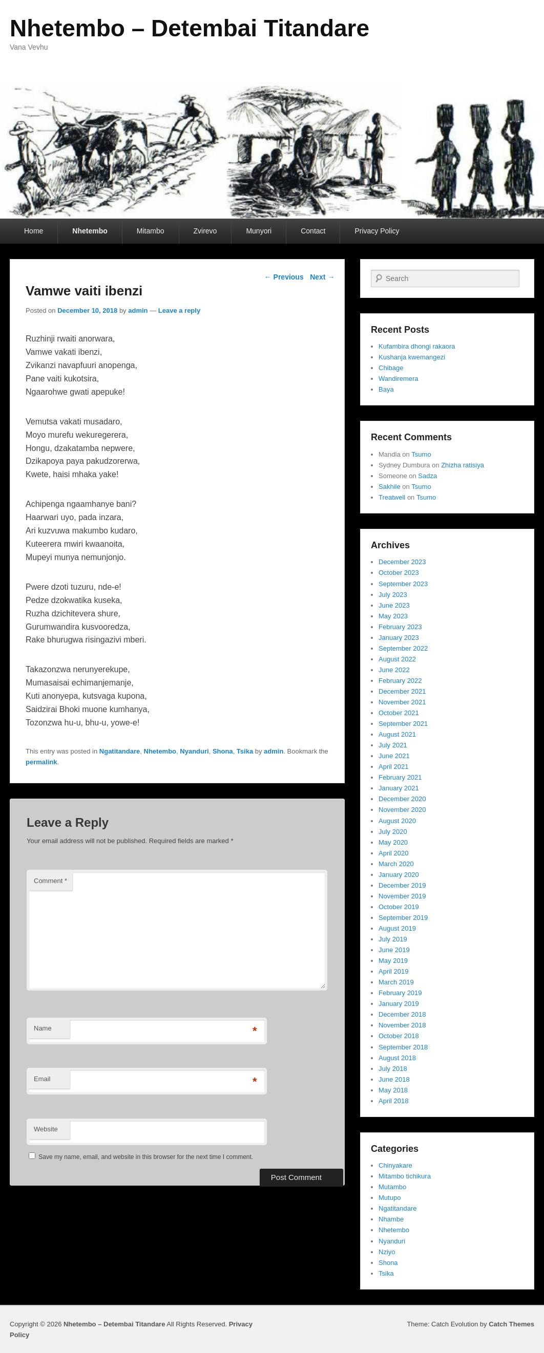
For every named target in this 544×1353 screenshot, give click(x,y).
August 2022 (397, 659)
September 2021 (403, 723)
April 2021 (394, 766)
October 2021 (399, 713)
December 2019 (402, 885)
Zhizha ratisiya (462, 465)
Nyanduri (194, 751)
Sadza (427, 476)
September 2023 (403, 584)
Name (43, 1028)
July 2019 (393, 939)
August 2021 (397, 734)
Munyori (258, 231)
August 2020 (397, 821)
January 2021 (399, 788)
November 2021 (402, 702)
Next (322, 277)
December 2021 (402, 691)
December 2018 (402, 1014)
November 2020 (402, 809)
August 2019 (397, 928)
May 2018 (393, 1090)
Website (46, 1129)
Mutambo (392, 1187)
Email (42, 1079)
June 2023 (394, 605)
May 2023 (393, 616)
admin (138, 310)
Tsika (245, 751)
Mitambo (150, 231)
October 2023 (399, 572)
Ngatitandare (119, 751)
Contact (313, 231)
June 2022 (394, 670)
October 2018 (399, 1036)
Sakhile (390, 486)
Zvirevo (205, 231)
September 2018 (403, 1047)
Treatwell (392, 497)
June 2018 (394, 1079)
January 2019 (399, 1003)
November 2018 (402, 1025)
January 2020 (399, 874)
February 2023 (400, 627)
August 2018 (397, 1058)
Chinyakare (395, 1165)
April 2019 (394, 971)
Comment (50, 881)
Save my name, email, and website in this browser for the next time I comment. (145, 1157)
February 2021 (400, 777)
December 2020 (402, 799)
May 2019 (393, 960)
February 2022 (400, 680)
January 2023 (399, 637)
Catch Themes (511, 1324)
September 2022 (403, 648)
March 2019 (396, 982)
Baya (386, 389)
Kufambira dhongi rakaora (417, 346)
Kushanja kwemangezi (412, 357)
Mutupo (390, 1197)
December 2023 (402, 562)
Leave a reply (179, 310)
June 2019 (394, 950)
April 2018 (394, 1101)
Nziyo (387, 1252)
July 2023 (393, 594)
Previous (284, 277)
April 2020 (394, 853)
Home (33, 231)
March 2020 (396, 864)
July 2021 (393, 745)
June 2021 (394, 756)
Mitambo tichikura (405, 1176)
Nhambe (391, 1219)
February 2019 (400, 993)
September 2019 (403, 917)
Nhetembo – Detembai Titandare (189, 28)
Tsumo (421, 454)
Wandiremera (399, 378)
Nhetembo (89, 231)
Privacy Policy (376, 231)
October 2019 (399, 907)
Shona (223, 751)
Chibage (391, 368)
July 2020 (393, 831)
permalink (41, 762)
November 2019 (402, 896)
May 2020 (393, 842)
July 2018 (393, 1068)
